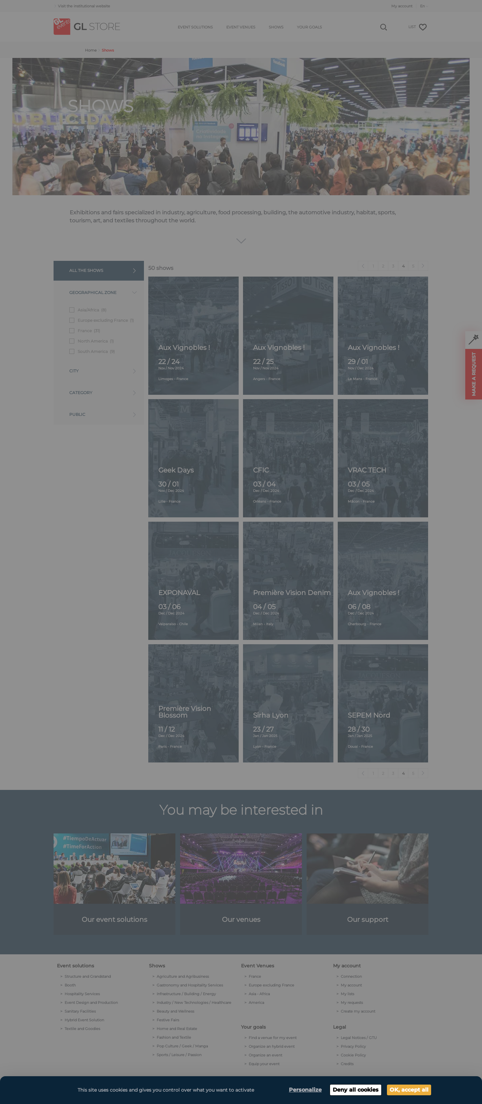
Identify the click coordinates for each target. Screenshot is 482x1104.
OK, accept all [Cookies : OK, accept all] (409, 1090)
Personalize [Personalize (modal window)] (305, 1090)
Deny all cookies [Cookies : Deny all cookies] (356, 1090)
